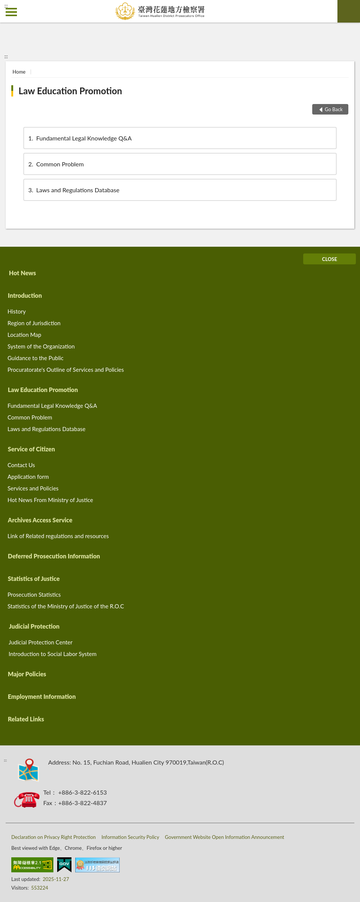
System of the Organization (41, 346)
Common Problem (55, 164)
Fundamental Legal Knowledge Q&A (79, 138)
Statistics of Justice (34, 578)
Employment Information (42, 696)
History (17, 311)
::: (6, 6)
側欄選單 (11, 12)
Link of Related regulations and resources (58, 535)
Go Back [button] (334, 109)
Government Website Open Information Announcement (224, 837)
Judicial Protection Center (41, 642)
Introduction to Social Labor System (53, 653)
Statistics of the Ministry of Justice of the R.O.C (66, 606)
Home (19, 72)
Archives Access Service (40, 519)
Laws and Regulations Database (73, 190)
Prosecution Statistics (34, 594)
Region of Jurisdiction (34, 323)
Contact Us (21, 465)
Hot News (22, 272)
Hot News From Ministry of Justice (50, 499)
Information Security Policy (130, 837)
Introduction (25, 295)
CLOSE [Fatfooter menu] (329, 259)
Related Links (26, 719)
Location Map (24, 334)
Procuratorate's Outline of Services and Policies (66, 369)
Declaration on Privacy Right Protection (53, 837)
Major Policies (27, 673)
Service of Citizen (31, 449)
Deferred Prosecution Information (54, 556)
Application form (28, 476)
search (348, 11)
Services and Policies (33, 488)
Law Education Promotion (70, 90)
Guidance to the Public (36, 357)
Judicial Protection (34, 626)
